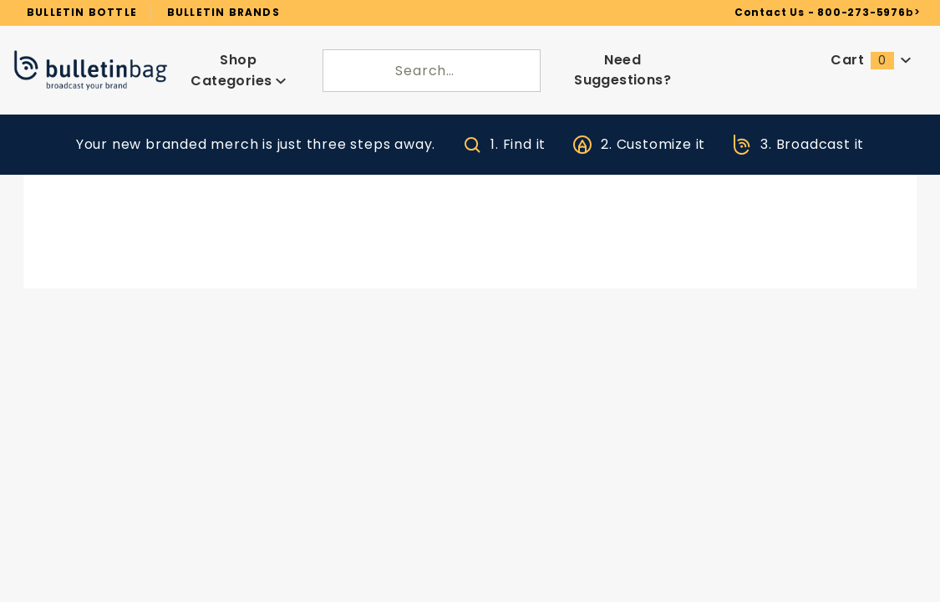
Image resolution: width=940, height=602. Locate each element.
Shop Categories (238, 63)
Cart (871, 54)
